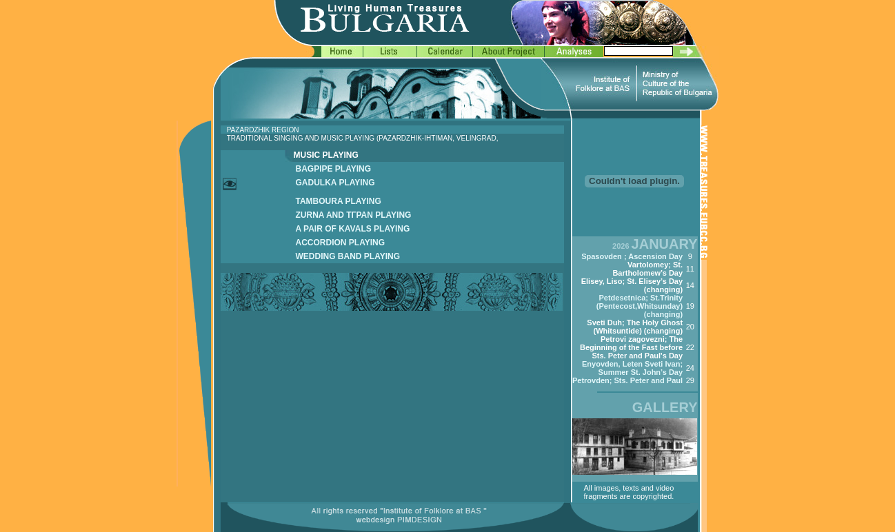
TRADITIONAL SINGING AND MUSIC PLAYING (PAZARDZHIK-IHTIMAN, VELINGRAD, (363, 138)
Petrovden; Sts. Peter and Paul (627, 380)
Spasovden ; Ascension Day (632, 256)
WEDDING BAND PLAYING (348, 256)
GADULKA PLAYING (335, 182)
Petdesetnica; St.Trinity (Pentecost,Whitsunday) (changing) (639, 306)
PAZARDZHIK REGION (263, 130)
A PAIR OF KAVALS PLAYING (353, 229)
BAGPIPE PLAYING (334, 169)
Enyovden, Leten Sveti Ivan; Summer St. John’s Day (632, 368)
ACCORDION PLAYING (340, 242)
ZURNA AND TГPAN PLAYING (354, 215)
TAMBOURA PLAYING (338, 201)
